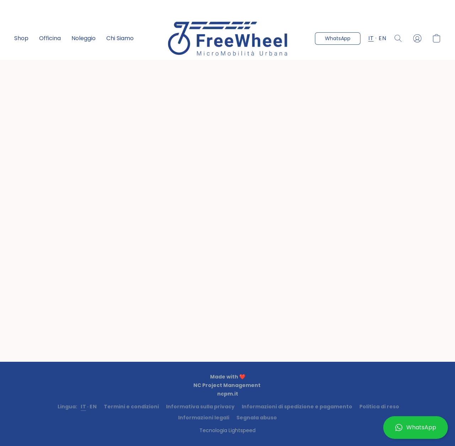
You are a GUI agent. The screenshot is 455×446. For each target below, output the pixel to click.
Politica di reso (379, 406)
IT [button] (371, 38)
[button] (415, 427)
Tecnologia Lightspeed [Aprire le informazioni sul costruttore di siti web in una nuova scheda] (227, 430)
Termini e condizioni (131, 406)
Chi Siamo (120, 38)
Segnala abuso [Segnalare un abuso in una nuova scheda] (256, 417)
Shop (21, 38)
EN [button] (382, 38)
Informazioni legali (203, 417)
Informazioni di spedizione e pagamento (297, 406)
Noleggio (83, 38)
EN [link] (93, 406)
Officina (50, 38)
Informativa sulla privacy (200, 406)
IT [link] (83, 406)
